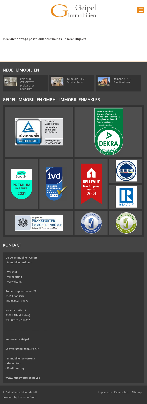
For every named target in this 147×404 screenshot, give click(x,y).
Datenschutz (122, 392)
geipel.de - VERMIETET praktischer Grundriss (27, 84)
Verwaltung (14, 281)
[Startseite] (73, 11)
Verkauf (12, 272)
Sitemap (137, 392)
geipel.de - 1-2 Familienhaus (75, 80)
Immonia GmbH (27, 397)
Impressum (105, 392)
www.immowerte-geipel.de (23, 377)
